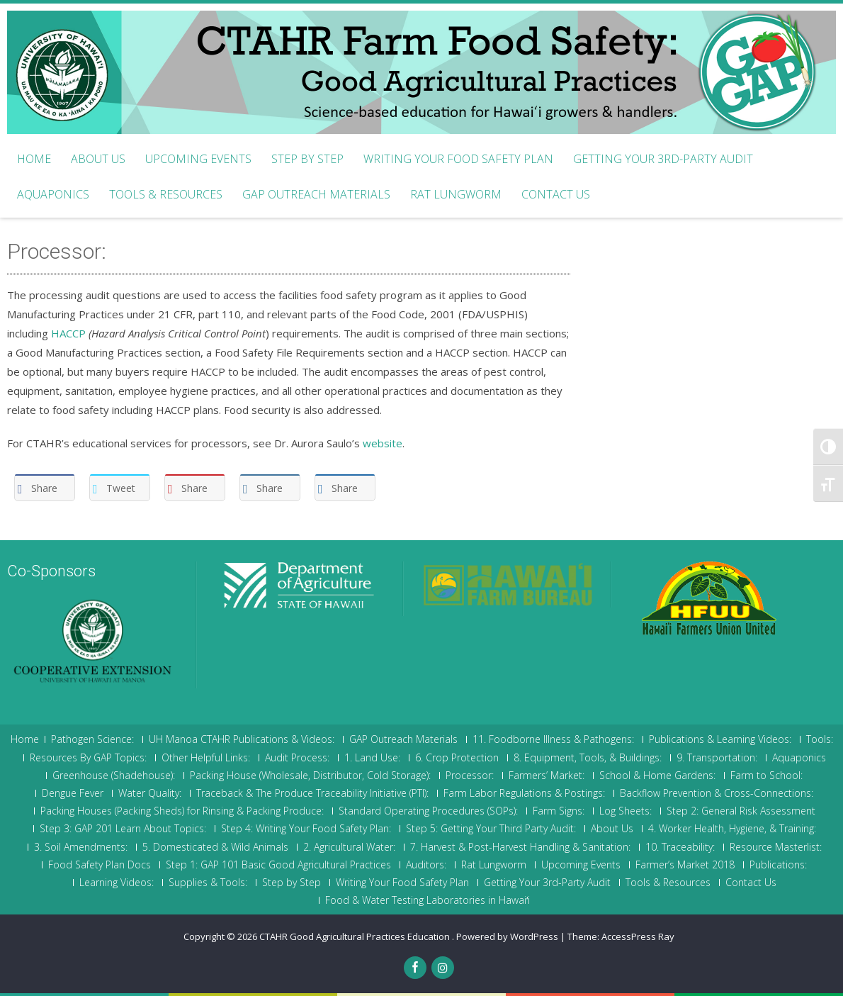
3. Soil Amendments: (81, 847)
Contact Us (555, 194)
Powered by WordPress (507, 936)
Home (34, 159)
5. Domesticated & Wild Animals (215, 847)
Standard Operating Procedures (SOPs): (428, 811)
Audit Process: (297, 757)
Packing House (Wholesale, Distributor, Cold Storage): (310, 775)
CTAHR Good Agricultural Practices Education (355, 936)
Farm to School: (766, 775)
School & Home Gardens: (657, 775)
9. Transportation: (717, 757)
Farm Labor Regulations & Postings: (524, 793)
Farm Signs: (558, 811)
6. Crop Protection (457, 757)
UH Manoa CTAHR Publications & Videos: (241, 739)
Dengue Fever (72, 793)
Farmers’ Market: (546, 775)
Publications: (778, 864)
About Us (98, 159)
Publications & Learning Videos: (720, 739)
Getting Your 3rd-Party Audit (663, 159)
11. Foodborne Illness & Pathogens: (553, 739)
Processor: (470, 775)
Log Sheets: (625, 811)
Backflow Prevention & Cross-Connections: (716, 793)
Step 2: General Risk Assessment (741, 811)
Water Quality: (149, 793)
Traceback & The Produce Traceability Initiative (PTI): (312, 793)
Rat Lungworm (456, 194)
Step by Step (307, 159)
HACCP (68, 333)
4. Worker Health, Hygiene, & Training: (732, 828)
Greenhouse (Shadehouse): (113, 775)
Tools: (819, 739)
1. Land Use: (372, 757)
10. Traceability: (680, 847)
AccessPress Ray (637, 936)
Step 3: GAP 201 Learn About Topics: (123, 828)
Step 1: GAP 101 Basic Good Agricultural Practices (278, 864)
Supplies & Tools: (208, 882)
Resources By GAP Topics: (88, 757)
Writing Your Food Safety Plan (458, 159)
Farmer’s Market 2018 (685, 864)
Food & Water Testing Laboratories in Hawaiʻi (427, 900)
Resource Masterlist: (776, 847)
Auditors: (426, 864)
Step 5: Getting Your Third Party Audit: (491, 828)
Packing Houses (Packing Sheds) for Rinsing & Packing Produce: (182, 811)
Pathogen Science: (92, 739)
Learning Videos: (116, 882)
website (382, 443)
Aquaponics (53, 194)
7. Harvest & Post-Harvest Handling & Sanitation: (520, 847)
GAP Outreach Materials (316, 194)
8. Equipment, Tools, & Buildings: (588, 757)
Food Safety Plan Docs (99, 864)
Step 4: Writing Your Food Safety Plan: (306, 828)
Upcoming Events (198, 159)
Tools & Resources (165, 194)
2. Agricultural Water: (349, 847)
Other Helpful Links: (206, 757)
